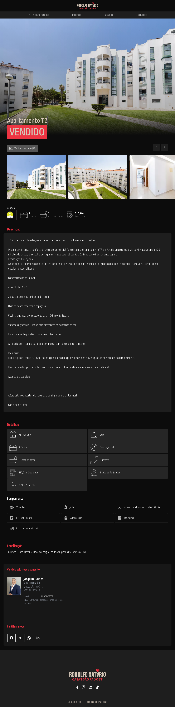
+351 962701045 (32, 590)
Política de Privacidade (96, 702)
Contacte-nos (74, 702)
